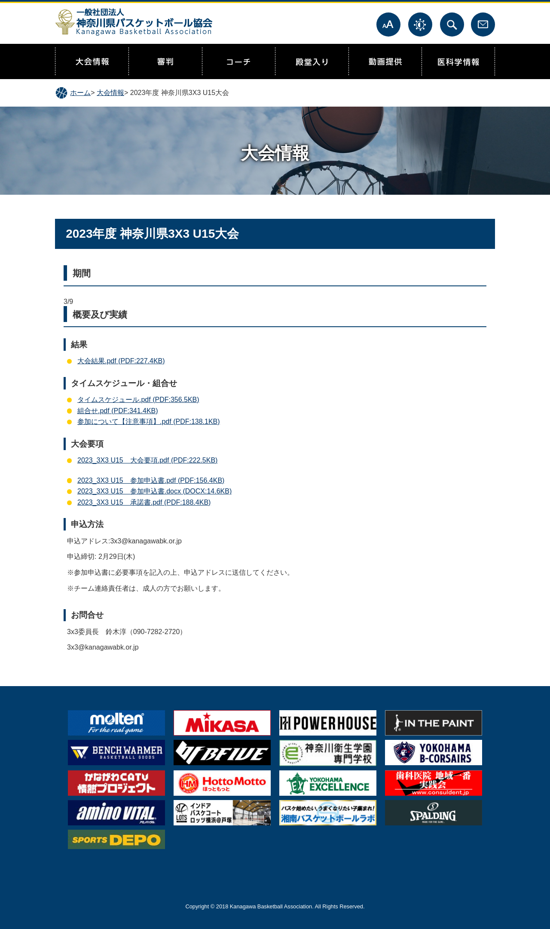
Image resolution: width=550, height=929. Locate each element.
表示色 (420, 24)
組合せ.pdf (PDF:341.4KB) (117, 410)
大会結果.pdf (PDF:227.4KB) (121, 361)
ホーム (80, 92)
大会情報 (110, 92)
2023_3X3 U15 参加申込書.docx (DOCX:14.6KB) (154, 491)
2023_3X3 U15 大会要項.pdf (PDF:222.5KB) (147, 460)
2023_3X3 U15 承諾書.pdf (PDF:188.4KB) (144, 502)
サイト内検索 (452, 24)
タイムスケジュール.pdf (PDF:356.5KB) (138, 399)
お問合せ (483, 24)
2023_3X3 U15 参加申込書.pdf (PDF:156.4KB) (150, 480)
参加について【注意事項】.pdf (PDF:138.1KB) (148, 421)
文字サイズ (388, 24)
